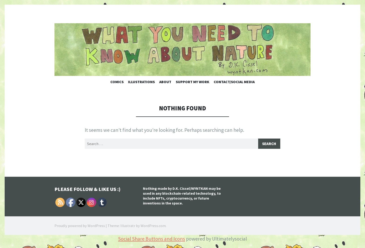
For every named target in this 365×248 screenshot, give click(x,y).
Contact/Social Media (234, 81)
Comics (117, 81)
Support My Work (192, 81)
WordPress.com (153, 226)
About (165, 81)
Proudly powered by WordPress (79, 226)
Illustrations (141, 81)
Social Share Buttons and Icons (151, 239)
